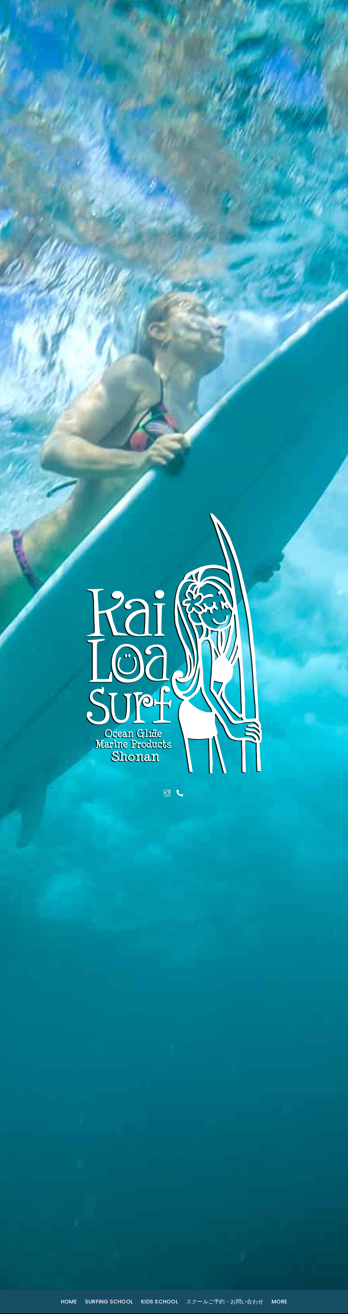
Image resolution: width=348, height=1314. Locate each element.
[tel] (180, 792)
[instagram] (167, 792)
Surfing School (109, 1302)
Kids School (159, 1302)
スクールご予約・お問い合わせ (224, 1302)
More (279, 1302)
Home (69, 1302)
